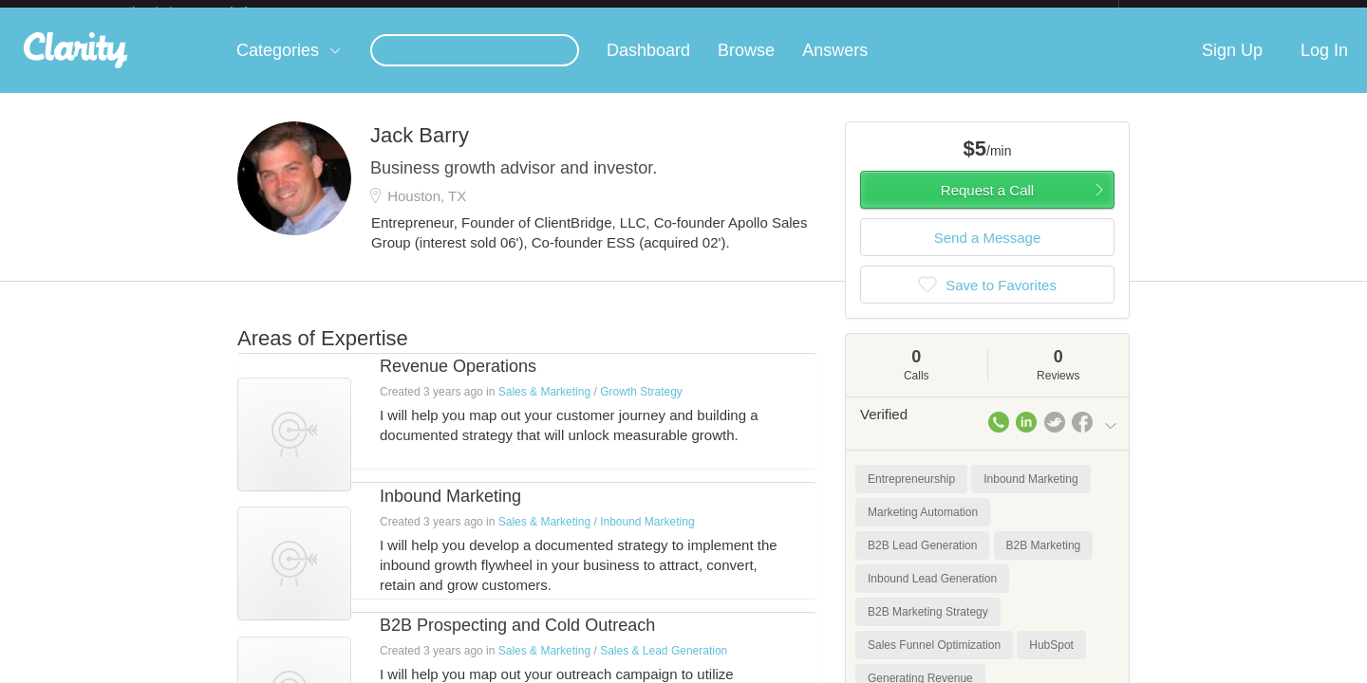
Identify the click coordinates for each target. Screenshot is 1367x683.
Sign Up (1232, 65)
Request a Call (987, 205)
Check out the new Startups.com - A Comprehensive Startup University (912, 12)
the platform (208, 11)
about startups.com (1186, 12)
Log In (1324, 65)
